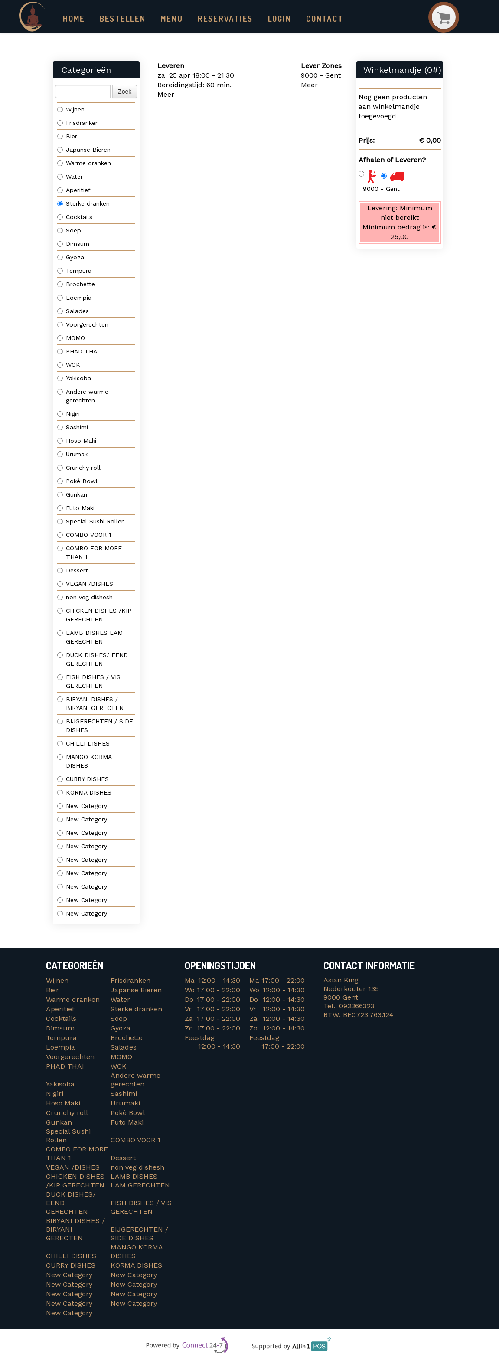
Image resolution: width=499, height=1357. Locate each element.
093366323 (357, 1006)
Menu (167, 18)
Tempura (74, 271)
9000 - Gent (381, 188)
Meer (165, 95)
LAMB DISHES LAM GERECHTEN (90, 637)
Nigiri (68, 414)
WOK (68, 365)
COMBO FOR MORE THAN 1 (89, 553)
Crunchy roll (79, 467)
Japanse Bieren (84, 150)
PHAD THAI (78, 351)
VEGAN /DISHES (87, 584)
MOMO (71, 338)
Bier (67, 136)
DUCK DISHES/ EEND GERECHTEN (93, 659)
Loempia (74, 297)
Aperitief (74, 190)
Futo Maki (76, 508)
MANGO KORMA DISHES (84, 761)
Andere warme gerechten (82, 396)
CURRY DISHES (86, 779)
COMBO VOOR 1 (85, 535)
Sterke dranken (83, 203)
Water (70, 176)
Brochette (76, 284)
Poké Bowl (77, 481)
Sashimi (72, 427)
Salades (73, 311)
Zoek (124, 91)
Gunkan (72, 494)
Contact (312, 18)
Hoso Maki (76, 441)
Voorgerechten (82, 324)
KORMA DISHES (86, 792)
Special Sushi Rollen (91, 521)
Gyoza (70, 257)
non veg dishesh (85, 597)
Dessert (72, 570)
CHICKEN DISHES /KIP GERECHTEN (94, 615)
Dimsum (73, 244)
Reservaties (217, 18)
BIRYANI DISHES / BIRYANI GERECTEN (91, 704)
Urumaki (73, 454)
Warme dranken (84, 163)
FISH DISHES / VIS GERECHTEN (89, 682)
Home (73, 18)
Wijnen (71, 109)
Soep (69, 230)
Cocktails (74, 217)
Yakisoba (74, 378)
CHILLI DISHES (85, 743)
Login (269, 18)
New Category (82, 806)
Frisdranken (78, 123)
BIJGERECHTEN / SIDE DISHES (95, 726)
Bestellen (120, 18)
